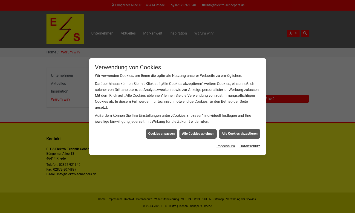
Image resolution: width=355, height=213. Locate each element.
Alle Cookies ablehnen (198, 133)
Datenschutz (250, 145)
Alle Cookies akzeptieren (239, 133)
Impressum (225, 145)
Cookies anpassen (161, 133)
